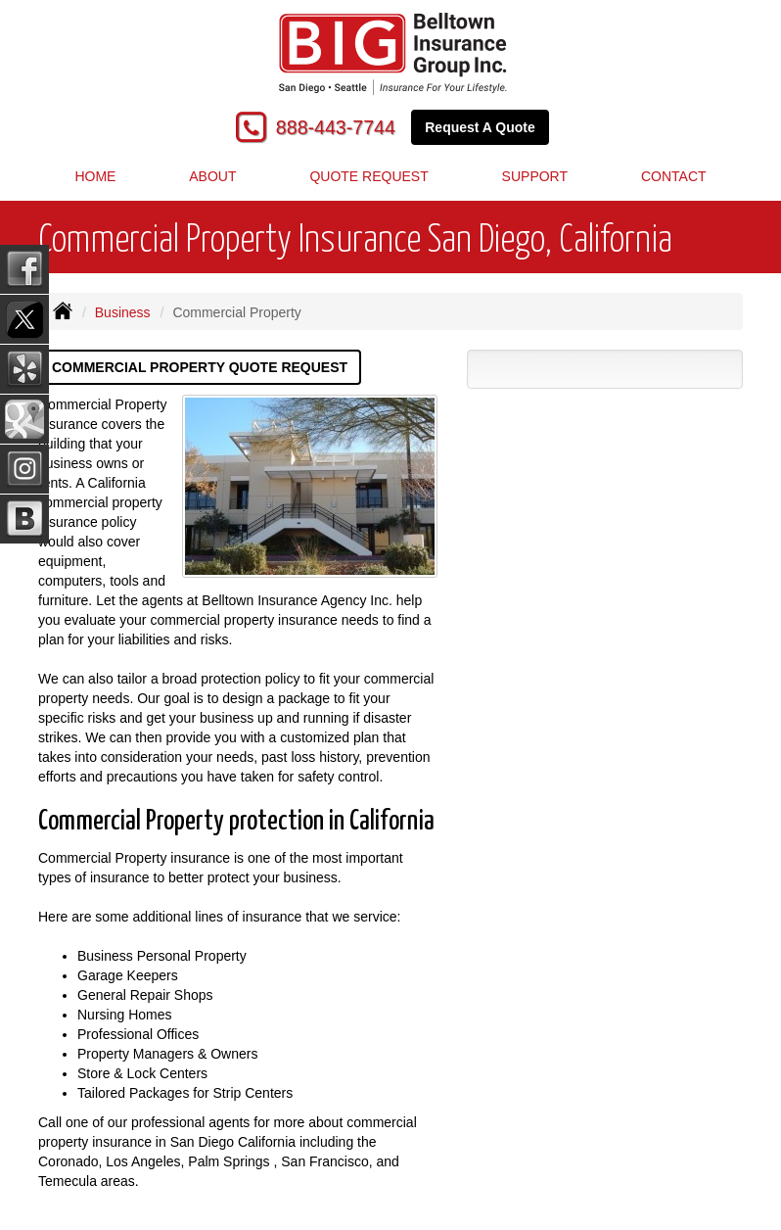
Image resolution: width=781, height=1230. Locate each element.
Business (123, 312)
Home (94, 176)
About (212, 176)
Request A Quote (480, 127)
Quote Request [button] (368, 176)
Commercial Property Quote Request (199, 367)
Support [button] (535, 176)
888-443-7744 (335, 127)
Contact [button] (674, 176)
